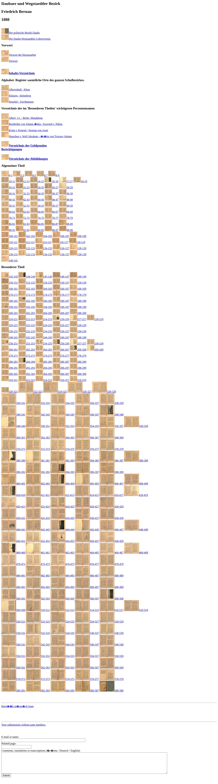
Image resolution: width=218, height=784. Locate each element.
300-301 (9, 374)
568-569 (111, 667)
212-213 (26, 319)
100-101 (9, 236)
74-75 (37, 217)
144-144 (26, 276)
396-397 (87, 472)
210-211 (9, 319)
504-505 (62, 598)
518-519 (136, 610)
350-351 (38, 426)
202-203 (26, 313)
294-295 (44, 367)
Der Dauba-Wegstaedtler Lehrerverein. (26, 38)
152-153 (26, 282)
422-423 (38, 506)
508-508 (111, 598)
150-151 (9, 282)
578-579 (111, 679)
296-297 (61, 367)
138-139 (78, 254)
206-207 (61, 313)
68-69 (66, 211)
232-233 (26, 331)
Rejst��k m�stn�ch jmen (17, 706)
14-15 (37, 181)
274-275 (44, 355)
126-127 (61, 248)
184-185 (44, 300)
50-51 (8, 205)
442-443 (38, 529)
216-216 (61, 319)
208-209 (78, 313)
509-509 (13, 610)
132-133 (26, 254)
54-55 (37, 205)
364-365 (62, 437)
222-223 (26, 325)
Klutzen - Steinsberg (16, 95)
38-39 (66, 193)
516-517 (111, 610)
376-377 (87, 449)
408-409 (136, 483)
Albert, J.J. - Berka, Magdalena (22, 118)
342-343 (38, 414)
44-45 (37, 199)
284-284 (26, 361)
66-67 (51, 211)
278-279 (78, 355)
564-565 (62, 667)
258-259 (95, 343)
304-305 (44, 374)
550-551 (13, 656)
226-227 (61, 325)
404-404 (62, 483)
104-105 (44, 236)
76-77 (51, 217)
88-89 (66, 224)
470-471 (13, 564)
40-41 (8, 199)
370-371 (13, 449)
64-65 (37, 211)
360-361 (13, 437)
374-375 (62, 449)
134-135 (44, 254)
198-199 (78, 307)
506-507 (87, 598)
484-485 (62, 575)
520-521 (13, 621)
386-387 (111, 460)
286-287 (61, 361)
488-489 (111, 575)
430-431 (13, 518)
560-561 (13, 667)
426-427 (87, 506)
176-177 (61, 294)
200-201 (9, 313)
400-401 (13, 483)
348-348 (111, 414)
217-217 (78, 319)
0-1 (6, 175)
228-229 (78, 325)
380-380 (13, 460)
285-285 (44, 361)
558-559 (111, 656)
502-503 (38, 598)
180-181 (9, 300)
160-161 (9, 288)
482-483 (38, 575)
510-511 (38, 610)
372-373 (38, 449)
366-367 (87, 437)
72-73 (22, 217)
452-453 (38, 541)
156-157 (61, 282)
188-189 (78, 300)
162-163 (26, 288)
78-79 (66, 217)
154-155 (44, 282)
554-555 (62, 656)
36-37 (51, 193)
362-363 (38, 437)
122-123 (26, 248)
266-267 (61, 349)
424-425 (62, 506)
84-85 (37, 224)
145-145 (44, 276)
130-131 (9, 254)
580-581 (13, 690)
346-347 (87, 414)
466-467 (111, 552)
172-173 (26, 294)
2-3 (18, 175)
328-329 (104, 391)
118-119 (77, 242)
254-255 (44, 343)
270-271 (9, 355)
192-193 (26, 307)
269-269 (95, 349)
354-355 (87, 426)
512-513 (62, 610)
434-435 (62, 518)
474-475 (62, 564)
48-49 (66, 199)
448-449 (136, 529)
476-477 (87, 564)
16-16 (51, 181)
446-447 (111, 529)
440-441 (13, 529)
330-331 (13, 403)
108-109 (78, 236)
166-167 (61, 288)
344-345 (62, 414)
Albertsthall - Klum (15, 89)
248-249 (78, 337)
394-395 (62, 472)
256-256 (61, 343)
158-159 (78, 282)
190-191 (9, 307)
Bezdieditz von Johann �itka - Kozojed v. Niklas (32, 124)
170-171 (9, 294)
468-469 (136, 552)
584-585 (62, 690)
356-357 (111, 426)
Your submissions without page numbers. (23, 724)
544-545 (62, 644)
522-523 (38, 621)
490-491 (13, 587)
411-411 (38, 495)
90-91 (8, 230)
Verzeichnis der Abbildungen (24, 158)
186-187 (61, 300)
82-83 (22, 224)
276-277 (61, 355)
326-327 (79, 391)
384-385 (87, 460)
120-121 (9, 248)
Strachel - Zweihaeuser (17, 101)
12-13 (22, 181)
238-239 (78, 331)
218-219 (95, 319)
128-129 (78, 248)
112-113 (26, 242)
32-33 (22, 193)
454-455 (62, 541)
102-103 (26, 236)
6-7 (42, 175)
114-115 (43, 242)
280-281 (9, 361)
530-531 (13, 633)
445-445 (87, 529)
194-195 (44, 307)
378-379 (111, 449)
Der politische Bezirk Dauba (20, 32)
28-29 (66, 187)
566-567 (87, 667)
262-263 (26, 349)
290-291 (9, 367)
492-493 (38, 587)
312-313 (26, 380)
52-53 (22, 205)
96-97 (51, 230)
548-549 (111, 644)
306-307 (61, 374)
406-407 (111, 483)
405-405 (87, 483)
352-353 (62, 426)
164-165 (44, 288)
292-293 (26, 367)
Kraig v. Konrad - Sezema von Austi (24, 130)
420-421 (13, 506)
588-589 (111, 690)
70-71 (8, 217)
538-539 (111, 633)
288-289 (78, 361)
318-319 (78, 380)
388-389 (136, 460)
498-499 (111, 587)
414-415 (87, 495)
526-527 (87, 621)
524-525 (62, 621)
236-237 (61, 331)
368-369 (111, 437)
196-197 (61, 307)
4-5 (30, 175)
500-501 (13, 598)
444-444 (62, 529)
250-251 (9, 343)
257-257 (78, 343)
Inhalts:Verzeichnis (18, 73)
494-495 (62, 587)
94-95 (37, 230)
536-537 (87, 633)
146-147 (61, 276)
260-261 (9, 349)
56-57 (51, 205)
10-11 (8, 181)
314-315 (43, 380)
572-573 (38, 679)
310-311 (9, 380)
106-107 (61, 236)
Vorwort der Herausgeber (18, 54)
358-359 (136, 426)
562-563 (38, 667)
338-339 (111, 403)
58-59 (66, 205)
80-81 (8, 224)
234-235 (44, 331)
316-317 (61, 380)
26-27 (51, 187)
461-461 (38, 552)
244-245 (44, 337)
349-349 (13, 426)
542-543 (38, 644)
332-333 (38, 403)
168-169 (78, 288)
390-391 (13, 472)
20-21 (8, 187)
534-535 (62, 633)
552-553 (38, 656)
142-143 (9, 276)
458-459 (111, 541)
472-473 (38, 564)
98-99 (66, 230)
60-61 (8, 211)
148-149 (78, 276)
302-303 (26, 374)
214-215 (43, 319)
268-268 (78, 349)
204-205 (44, 313)
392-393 (38, 472)
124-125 (44, 248)
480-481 (13, 575)
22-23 (22, 187)
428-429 (111, 506)
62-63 (22, 211)
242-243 (26, 337)
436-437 (87, 518)
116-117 (60, 242)
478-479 (111, 564)
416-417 (111, 495)
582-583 (38, 690)
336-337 (87, 403)
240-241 (9, 337)
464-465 (87, 552)
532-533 (38, 633)
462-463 (62, 552)
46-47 (51, 199)
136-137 (61, 254)
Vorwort (9, 61)
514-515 (87, 610)
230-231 (9, 331)
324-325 (55, 391)
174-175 (44, 294)
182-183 (26, 300)
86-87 (51, 224)
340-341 (13, 414)
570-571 (13, 679)
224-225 (44, 325)
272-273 (26, 355)
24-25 (37, 187)
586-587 (87, 690)
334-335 (62, 403)
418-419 (136, 495)
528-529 (111, 621)
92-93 (22, 230)
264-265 (44, 349)
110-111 (9, 242)
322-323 (30, 391)
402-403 (38, 483)
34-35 (37, 193)
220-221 (9, 325)
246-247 (61, 337)
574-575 (62, 679)
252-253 (26, 343)
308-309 (78, 374)
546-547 (87, 644)
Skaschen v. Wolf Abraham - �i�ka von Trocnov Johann (36, 136)
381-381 (38, 460)
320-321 (9, 391)
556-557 (87, 656)
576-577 (87, 679)
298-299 (78, 367)
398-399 (111, 472)
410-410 (13, 495)
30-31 (8, 193)
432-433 (38, 518)
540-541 (13, 644)
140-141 (9, 260)
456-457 (87, 541)
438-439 (111, 518)
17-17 (66, 181)
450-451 (13, 541)
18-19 (80, 181)
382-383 (62, 460)
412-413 (62, 495)
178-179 (78, 294)
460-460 (13, 552)
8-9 (53, 175)
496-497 (87, 587)
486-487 (87, 575)
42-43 (22, 199)
